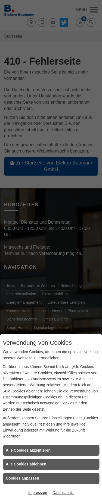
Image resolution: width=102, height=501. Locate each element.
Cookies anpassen (22, 478)
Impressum (37, 492)
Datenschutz (63, 492)
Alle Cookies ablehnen (26, 464)
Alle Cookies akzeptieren (28, 450)
